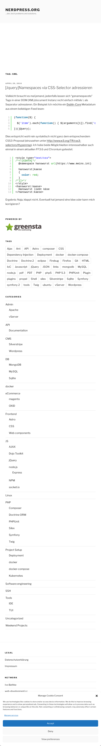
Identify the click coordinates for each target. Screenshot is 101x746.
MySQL (82, 266)
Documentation (18, 330)
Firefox (67, 260)
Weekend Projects (16, 625)
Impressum (11, 666)
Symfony (82, 278)
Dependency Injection (20, 254)
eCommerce (12, 393)
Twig (36, 284)
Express (17, 472)
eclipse (42, 260)
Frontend (11, 413)
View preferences (50, 739)
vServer (59, 284)
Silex (12, 528)
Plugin (87, 272)
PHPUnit (74, 272)
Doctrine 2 (27, 260)
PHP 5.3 (60, 272)
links (56, 266)
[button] (96, 695)
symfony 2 (13, 284)
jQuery (35, 266)
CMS (8, 338)
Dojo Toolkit (16, 453)
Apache (13, 309)
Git (76, 260)
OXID (12, 405)
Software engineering (18, 583)
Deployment (44, 254)
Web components (19, 432)
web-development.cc (16, 691)
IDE (11, 603)
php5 (48, 272)
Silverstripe (56, 278)
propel (23, 278)
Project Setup (13, 549)
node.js (11, 272)
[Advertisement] (50, 44)
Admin (9, 304)
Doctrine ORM (17, 514)
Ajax (9, 248)
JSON (46, 266)
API (26, 248)
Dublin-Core (74, 104)
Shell (34, 278)
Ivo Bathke (10, 684)
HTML (85, 260)
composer (49, 248)
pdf (21, 272)
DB (7, 359)
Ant (18, 248)
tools (27, 284)
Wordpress (74, 284)
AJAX (12, 446)
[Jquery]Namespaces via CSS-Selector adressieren (48, 87)
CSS (61, 248)
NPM (12, 480)
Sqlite (70, 278)
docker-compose (78, 254)
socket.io (14, 487)
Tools (8, 597)
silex (43, 278)
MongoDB (15, 364)
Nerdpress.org (22, 10)
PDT (29, 272)
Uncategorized (14, 618)
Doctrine (12, 260)
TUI (11, 610)
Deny (50, 731)
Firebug (54, 260)
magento (14, 399)
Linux (8, 495)
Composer (15, 508)
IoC (9, 266)
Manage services (11, 715)
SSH (8, 590)
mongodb (68, 266)
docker (60, 254)
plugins (11, 278)
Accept (50, 723)
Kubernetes (16, 575)
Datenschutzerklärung (17, 659)
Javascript (21, 266)
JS (6, 441)
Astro (35, 248)
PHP (38, 272)
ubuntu (47, 284)
